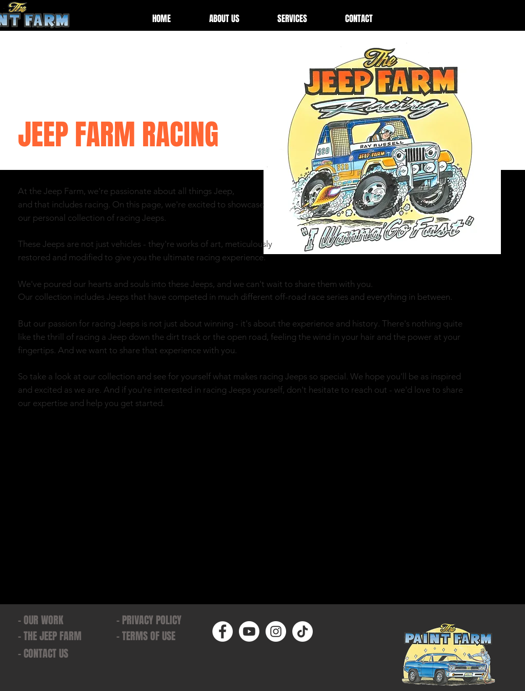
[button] (292, 19)
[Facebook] (222, 631)
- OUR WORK (40, 620)
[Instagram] (276, 631)
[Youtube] (249, 631)
